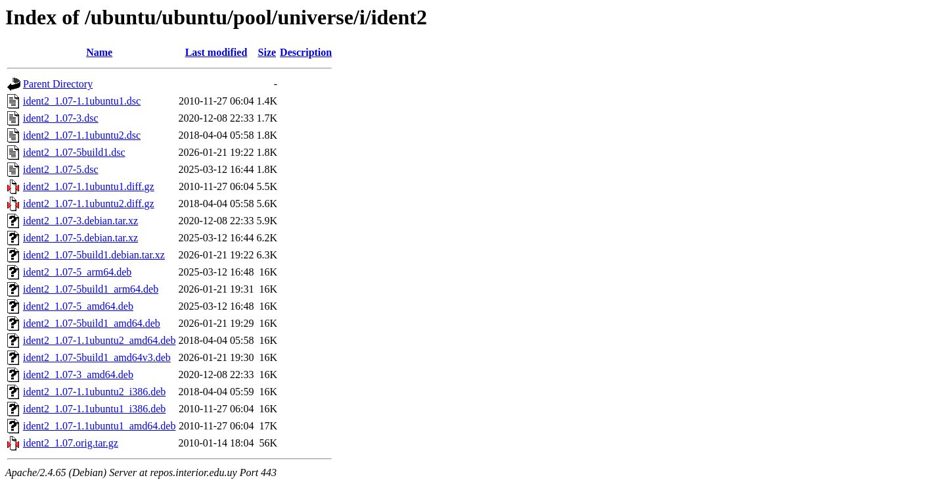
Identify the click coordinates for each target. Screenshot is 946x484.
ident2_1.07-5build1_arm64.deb (90, 289)
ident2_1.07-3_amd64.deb (78, 374)
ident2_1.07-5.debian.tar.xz (80, 237)
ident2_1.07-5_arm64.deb (77, 272)
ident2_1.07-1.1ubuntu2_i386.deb (94, 391)
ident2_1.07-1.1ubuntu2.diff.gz (88, 203)
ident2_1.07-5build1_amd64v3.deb (97, 357)
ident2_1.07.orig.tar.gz (70, 442)
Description (306, 52)
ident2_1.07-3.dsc (61, 118)
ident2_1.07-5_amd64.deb (78, 306)
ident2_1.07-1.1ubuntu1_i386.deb (94, 408)
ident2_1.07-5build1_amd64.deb (91, 323)
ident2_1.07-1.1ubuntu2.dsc (82, 135)
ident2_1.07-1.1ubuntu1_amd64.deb (99, 425)
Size (267, 52)
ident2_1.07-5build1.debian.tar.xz (94, 254)
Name (99, 52)
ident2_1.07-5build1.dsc (74, 152)
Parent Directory (58, 83)
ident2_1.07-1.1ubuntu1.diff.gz (88, 186)
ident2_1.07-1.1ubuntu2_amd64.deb (99, 340)
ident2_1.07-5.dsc (61, 169)
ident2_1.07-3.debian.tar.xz (80, 220)
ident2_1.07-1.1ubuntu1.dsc (82, 101)
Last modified (216, 52)
